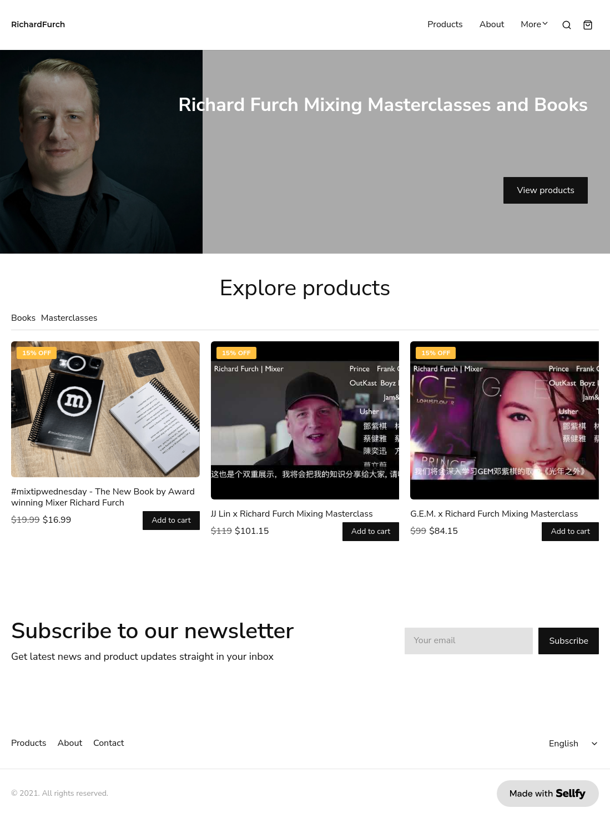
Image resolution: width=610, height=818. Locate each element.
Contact (108, 743)
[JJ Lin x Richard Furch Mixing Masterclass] (305, 420)
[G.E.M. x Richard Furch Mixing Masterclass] (504, 420)
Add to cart (171, 520)
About (492, 25)
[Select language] (575, 744)
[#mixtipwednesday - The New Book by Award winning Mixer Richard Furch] (105, 409)
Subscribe (568, 641)
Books (23, 318)
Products (445, 25)
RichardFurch (38, 25)
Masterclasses (69, 318)
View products (545, 190)
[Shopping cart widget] (588, 25)
